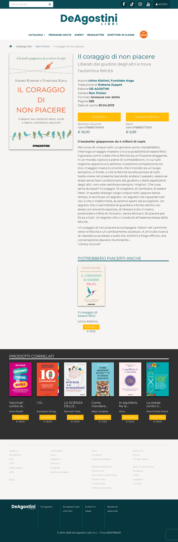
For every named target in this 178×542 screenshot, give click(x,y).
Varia (52, 455)
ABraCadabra (16, 467)
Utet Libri (67, 511)
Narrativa (55, 463)
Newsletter (95, 34)
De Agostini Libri (71, 506)
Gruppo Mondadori (101, 459)
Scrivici (136, 455)
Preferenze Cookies (101, 488)
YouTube (137, 483)
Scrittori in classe (120, 34)
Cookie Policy (98, 483)
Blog (12, 479)
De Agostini (99, 88)
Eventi (79, 34)
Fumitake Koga (122, 80)
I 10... (40, 403)
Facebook (138, 471)
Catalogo (37, 34)
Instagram (138, 479)
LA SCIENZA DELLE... (73, 404)
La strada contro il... (153, 404)
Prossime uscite (60, 34)
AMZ (11, 472)
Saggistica (55, 459)
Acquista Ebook (147, 117)
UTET (12, 463)
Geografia (55, 467)
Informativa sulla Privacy (104, 475)
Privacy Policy (99, 479)
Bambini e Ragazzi (59, 472)
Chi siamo (97, 455)
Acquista (99, 117)
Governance (98, 471)
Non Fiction (43, 46)
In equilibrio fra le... (128, 404)
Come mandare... (100, 404)
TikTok (136, 475)
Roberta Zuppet (110, 84)
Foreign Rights (140, 459)
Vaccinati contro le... (17, 404)
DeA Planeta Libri (89, 19)
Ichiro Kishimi (98, 80)
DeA (11, 459)
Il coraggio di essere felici (87, 314)
